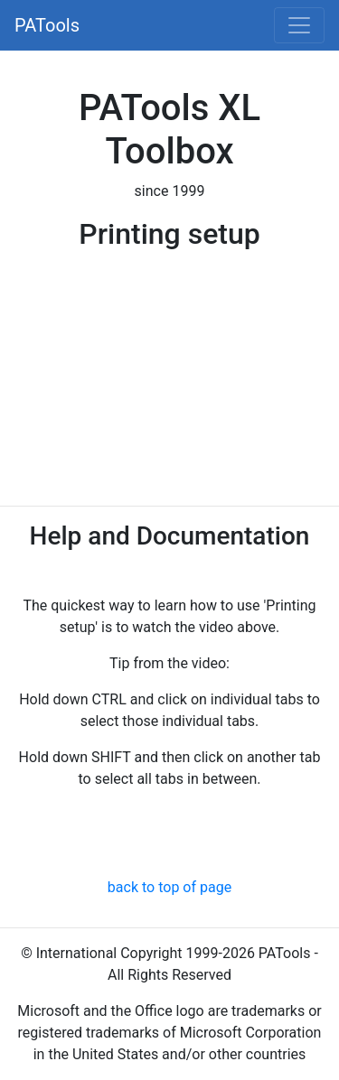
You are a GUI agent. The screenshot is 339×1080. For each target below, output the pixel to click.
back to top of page (169, 887)
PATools (47, 25)
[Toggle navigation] (299, 25)
